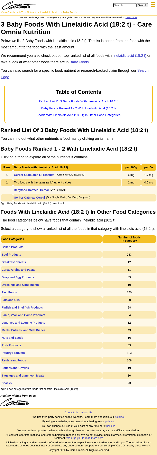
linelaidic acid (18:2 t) (129, 56)
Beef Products (11, 254)
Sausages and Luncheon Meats (23, 375)
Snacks (7, 383)
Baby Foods (79, 62)
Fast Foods (9, 292)
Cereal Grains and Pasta (18, 269)
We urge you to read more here (84, 437)
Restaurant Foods (14, 360)
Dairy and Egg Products (18, 277)
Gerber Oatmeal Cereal (29, 197)
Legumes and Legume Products (23, 322)
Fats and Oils (11, 300)
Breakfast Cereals (14, 262)
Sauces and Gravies (15, 368)
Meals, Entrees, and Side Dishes (23, 330)
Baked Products (13, 247)
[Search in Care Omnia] (124, 5)
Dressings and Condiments (20, 284)
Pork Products (11, 345)
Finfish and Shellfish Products (22, 307)
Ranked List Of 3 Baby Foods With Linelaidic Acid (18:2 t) (79, 101)
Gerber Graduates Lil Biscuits (34, 175)
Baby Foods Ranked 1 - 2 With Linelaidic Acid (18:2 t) (78, 108)
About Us (86, 412)
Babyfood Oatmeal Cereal (31, 190)
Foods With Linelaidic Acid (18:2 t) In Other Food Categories (79, 115)
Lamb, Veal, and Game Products (23, 315)
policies (119, 416)
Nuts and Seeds (12, 337)
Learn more (131, 17)
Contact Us (71, 412)
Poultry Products (13, 352)
